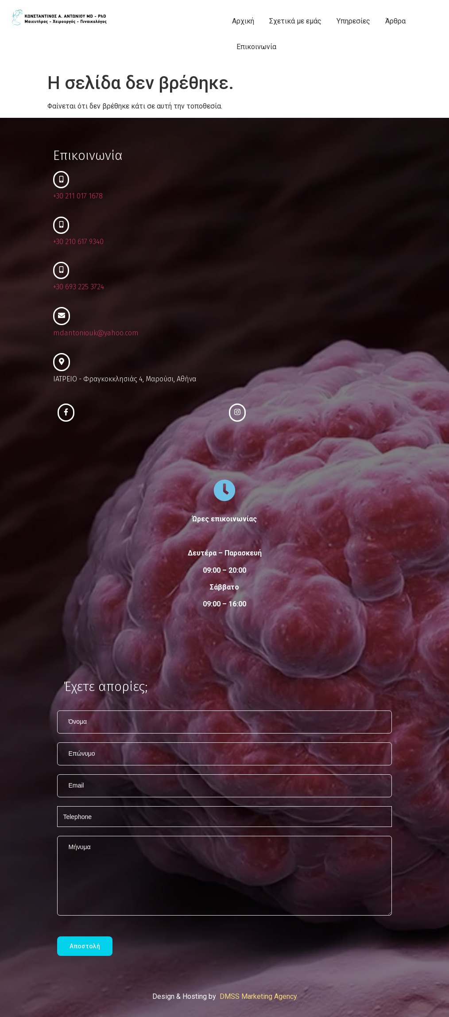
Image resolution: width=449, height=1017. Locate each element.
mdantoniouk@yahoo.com (96, 333)
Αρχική (243, 21)
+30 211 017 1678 (78, 196)
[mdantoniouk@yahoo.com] (61, 316)
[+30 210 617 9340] (61, 225)
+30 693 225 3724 (78, 287)
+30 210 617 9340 (78, 241)
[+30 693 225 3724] (61, 270)
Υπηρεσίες (353, 21)
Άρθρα (395, 21)
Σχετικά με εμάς (295, 21)
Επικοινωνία (256, 47)
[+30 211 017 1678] (61, 179)
